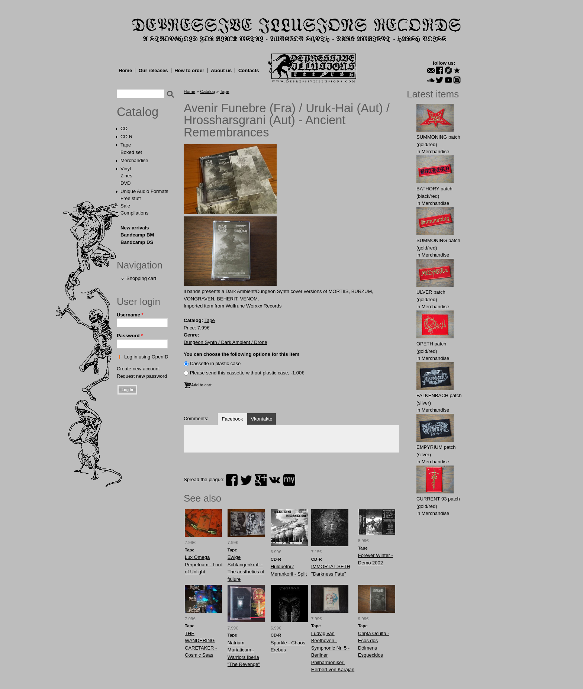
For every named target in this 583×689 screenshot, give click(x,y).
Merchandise (134, 160)
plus (261, 480)
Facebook (232, 419)
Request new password (142, 376)
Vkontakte (262, 419)
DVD (125, 183)
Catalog (137, 112)
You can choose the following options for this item (241, 354)
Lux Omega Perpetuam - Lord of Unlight (203, 564)
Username (130, 315)
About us (221, 70)
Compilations (134, 213)
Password (130, 335)
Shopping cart (141, 278)
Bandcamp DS (136, 242)
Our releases (153, 70)
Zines (126, 175)
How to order (189, 70)
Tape (125, 145)
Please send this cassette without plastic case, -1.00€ (247, 373)
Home (125, 70)
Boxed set (131, 152)
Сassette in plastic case (215, 363)
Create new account (138, 368)
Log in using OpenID (146, 357)
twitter (246, 480)
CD (124, 128)
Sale (125, 206)
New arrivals (134, 228)
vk (275, 480)
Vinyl (125, 168)
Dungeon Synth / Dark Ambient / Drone (225, 342)
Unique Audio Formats (144, 191)
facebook (232, 480)
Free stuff (130, 198)
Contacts (248, 70)
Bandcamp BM (137, 235)
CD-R (126, 136)
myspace (289, 480)
